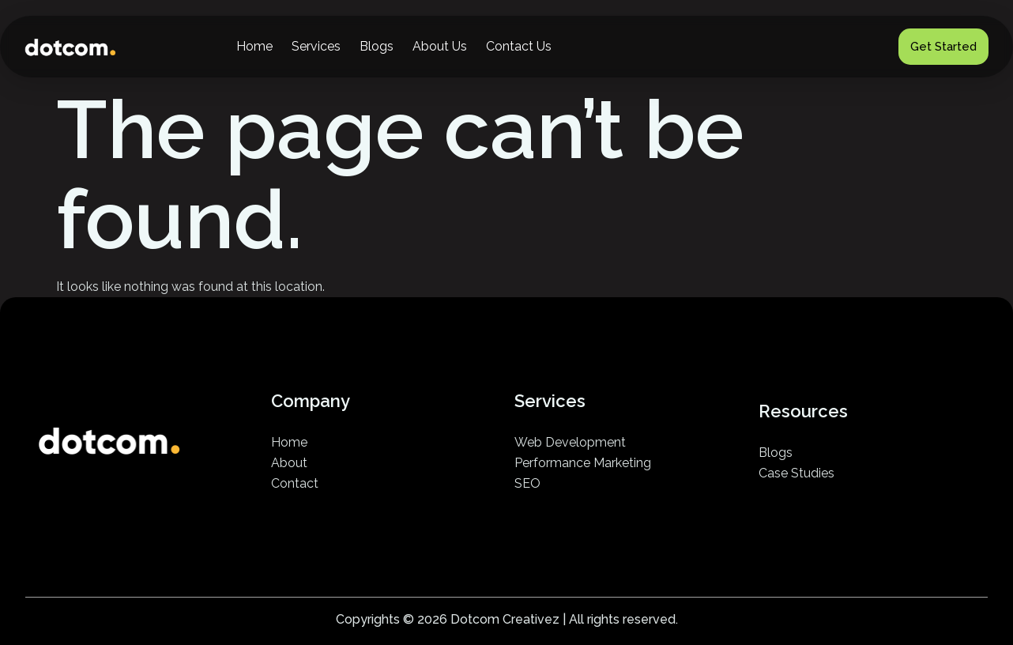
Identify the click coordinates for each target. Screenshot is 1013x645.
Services (316, 46)
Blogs (377, 46)
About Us (439, 46)
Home (254, 46)
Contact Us (519, 46)
